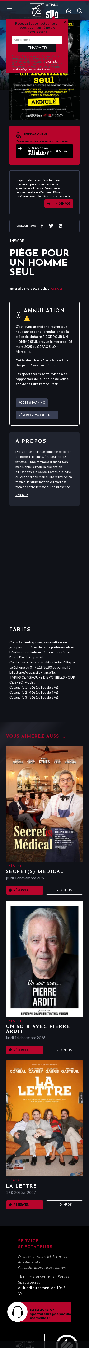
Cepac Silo (51, 61)
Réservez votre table (37, 415)
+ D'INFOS (63, 203)
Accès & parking (32, 403)
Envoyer (37, 48)
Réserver (21, 890)
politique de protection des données (31, 69)
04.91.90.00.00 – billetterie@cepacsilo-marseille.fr (47, 151)
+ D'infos (64, 890)
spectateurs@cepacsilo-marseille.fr (47, 1316)
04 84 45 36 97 (42, 1310)
